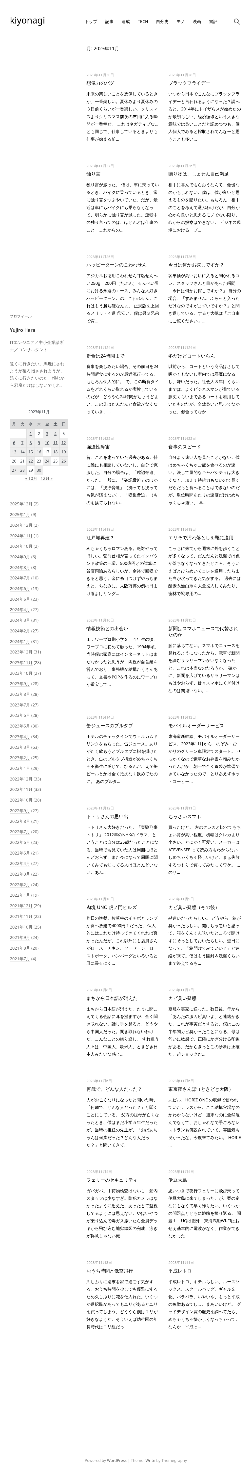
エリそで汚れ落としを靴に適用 (200, 537)
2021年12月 (21, 906)
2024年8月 (20, 567)
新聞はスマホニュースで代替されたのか (203, 631)
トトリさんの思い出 (107, 816)
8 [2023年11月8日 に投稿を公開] (31, 442)
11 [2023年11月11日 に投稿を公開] (55, 442)
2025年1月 (20, 514)
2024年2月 (20, 631)
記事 (109, 21)
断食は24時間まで (105, 355)
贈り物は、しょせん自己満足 (198, 173)
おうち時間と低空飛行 (109, 1270)
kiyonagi (27, 20)
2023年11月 (21, 662)
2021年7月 (20, 959)
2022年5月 (20, 853)
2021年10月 (21, 927)
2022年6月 (20, 842)
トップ (91, 21)
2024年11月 (21, 536)
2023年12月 (21, 652)
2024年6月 (20, 588)
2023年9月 (20, 683)
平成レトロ (180, 1270)
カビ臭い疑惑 (182, 998)
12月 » (46, 478)
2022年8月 (20, 821)
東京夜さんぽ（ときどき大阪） (200, 1089)
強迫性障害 (98, 446)
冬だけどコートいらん (191, 355)
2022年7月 (20, 831)
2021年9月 (20, 937)
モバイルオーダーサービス (196, 725)
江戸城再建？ (100, 537)
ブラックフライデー (189, 82)
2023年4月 (20, 736)
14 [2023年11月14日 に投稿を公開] (22, 452)
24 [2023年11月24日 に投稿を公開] (47, 461)
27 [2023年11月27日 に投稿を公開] (14, 470)
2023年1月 (20, 768)
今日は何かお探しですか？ (196, 264)
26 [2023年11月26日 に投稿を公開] (63, 461)
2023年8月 (20, 694)
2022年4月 (20, 863)
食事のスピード (184, 446)
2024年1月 (20, 641)
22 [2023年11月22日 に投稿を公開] (30, 461)
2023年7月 (20, 705)
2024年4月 (20, 609)
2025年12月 (21, 504)
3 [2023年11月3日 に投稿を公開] (47, 433)
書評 (213, 21)
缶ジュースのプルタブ (109, 725)
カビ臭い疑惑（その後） (193, 907)
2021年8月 (20, 948)
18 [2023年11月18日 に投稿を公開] (55, 452)
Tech (143, 21)
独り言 (93, 173)
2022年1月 (20, 895)
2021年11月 (21, 916)
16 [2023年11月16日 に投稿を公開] (39, 452)
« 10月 (31, 478)
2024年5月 (20, 599)
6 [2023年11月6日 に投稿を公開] (14, 442)
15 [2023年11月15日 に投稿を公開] (30, 452)
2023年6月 (20, 715)
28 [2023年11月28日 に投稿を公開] (22, 470)
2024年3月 (20, 620)
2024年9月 (20, 557)
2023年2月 (20, 757)
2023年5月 (20, 726)
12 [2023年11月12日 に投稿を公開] (63, 442)
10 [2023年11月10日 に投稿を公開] (47, 442)
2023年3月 (20, 747)
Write (150, 1460)
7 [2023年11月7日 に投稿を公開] (22, 442)
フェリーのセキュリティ (111, 1179)
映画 (197, 21)
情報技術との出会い (107, 628)
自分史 (162, 21)
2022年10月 (21, 800)
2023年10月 (21, 673)
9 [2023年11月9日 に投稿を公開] (39, 442)
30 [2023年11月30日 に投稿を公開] (39, 470)
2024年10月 (21, 546)
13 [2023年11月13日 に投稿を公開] (14, 452)
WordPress (117, 1460)
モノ (180, 21)
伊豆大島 (177, 1179)
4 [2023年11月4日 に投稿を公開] (55, 433)
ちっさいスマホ (184, 816)
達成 (125, 21)
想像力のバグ (100, 82)
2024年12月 (21, 525)
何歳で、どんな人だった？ (114, 1089)
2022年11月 (21, 789)
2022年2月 (20, 884)
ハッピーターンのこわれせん (116, 264)
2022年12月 (21, 779)
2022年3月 (20, 874)
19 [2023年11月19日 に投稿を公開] (63, 452)
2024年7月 (20, 578)
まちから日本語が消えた (111, 998)
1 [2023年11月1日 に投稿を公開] (31, 433)
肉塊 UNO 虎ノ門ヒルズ (111, 907)
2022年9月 (20, 810)
